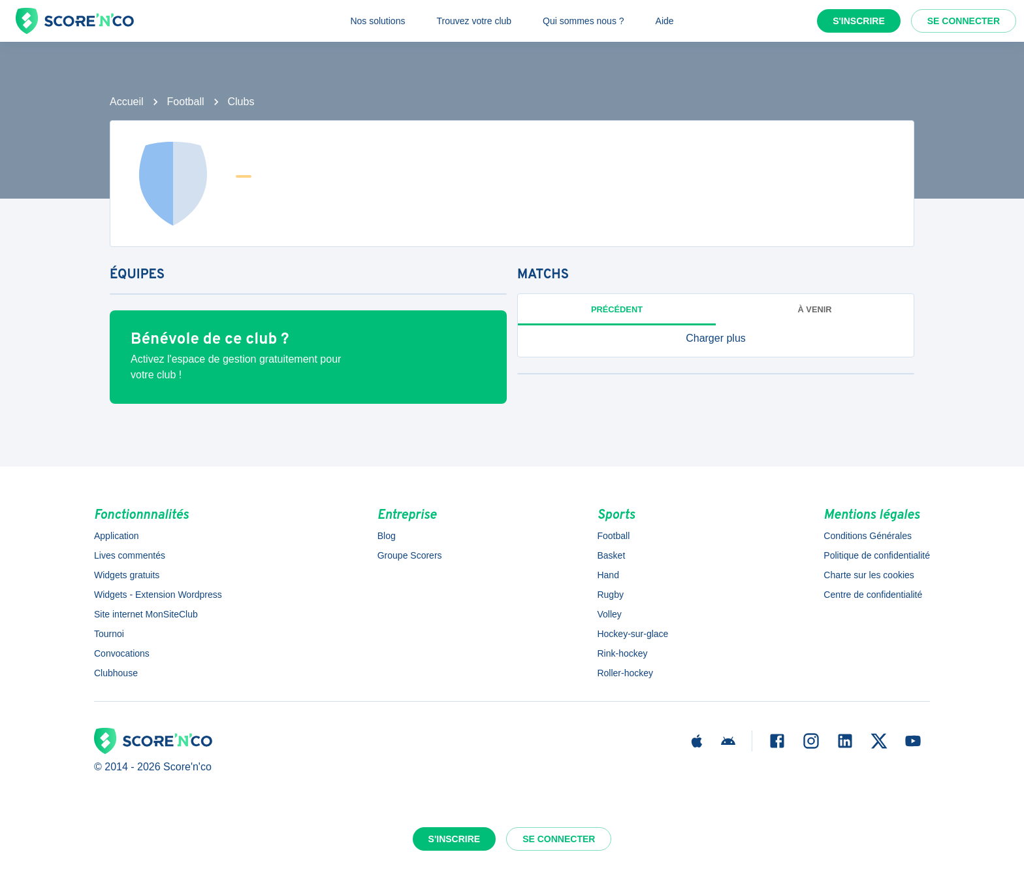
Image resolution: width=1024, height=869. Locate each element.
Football (185, 101)
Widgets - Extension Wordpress (158, 594)
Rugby (610, 594)
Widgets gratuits (126, 575)
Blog (386, 536)
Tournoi (109, 634)
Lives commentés (129, 555)
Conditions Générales (868, 536)
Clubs (241, 101)
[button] (716, 338)
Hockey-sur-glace (632, 634)
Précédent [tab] (617, 309)
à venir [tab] (815, 309)
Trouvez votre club (473, 21)
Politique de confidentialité (877, 555)
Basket (611, 555)
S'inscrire (859, 21)
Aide (665, 21)
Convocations (122, 653)
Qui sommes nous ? (583, 21)
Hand (607, 575)
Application (116, 536)
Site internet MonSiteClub (146, 614)
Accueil (127, 101)
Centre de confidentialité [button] (873, 594)
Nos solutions (377, 21)
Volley (609, 614)
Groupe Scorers (409, 555)
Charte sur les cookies (869, 575)
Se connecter (963, 21)
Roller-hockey (625, 673)
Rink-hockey (622, 653)
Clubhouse (116, 673)
